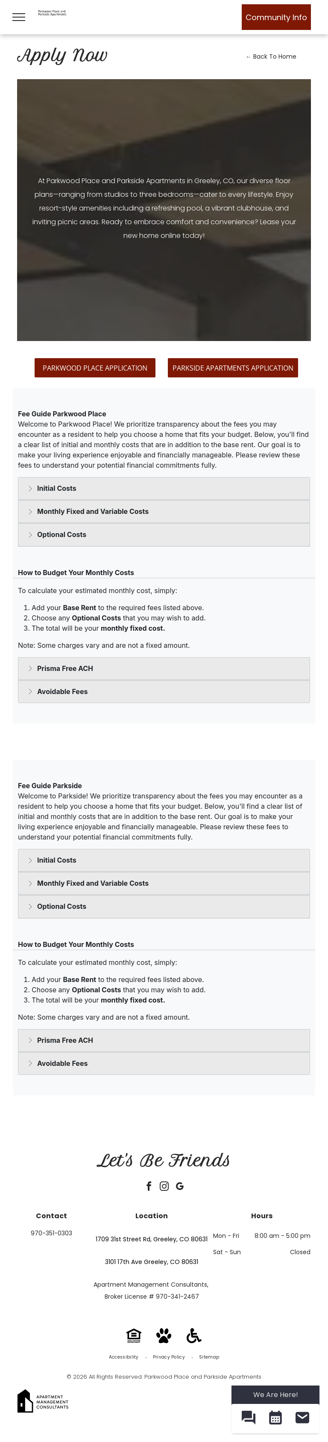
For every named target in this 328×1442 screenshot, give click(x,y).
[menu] (19, 17)
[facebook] (148, 1188)
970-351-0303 (51, 1233)
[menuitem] (124, 1357)
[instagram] (164, 1188)
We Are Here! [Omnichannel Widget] (275, 1395)
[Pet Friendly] (163, 1341)
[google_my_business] (179, 1188)
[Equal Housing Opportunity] (133, 1341)
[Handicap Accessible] (194, 1341)
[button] (248, 1418)
